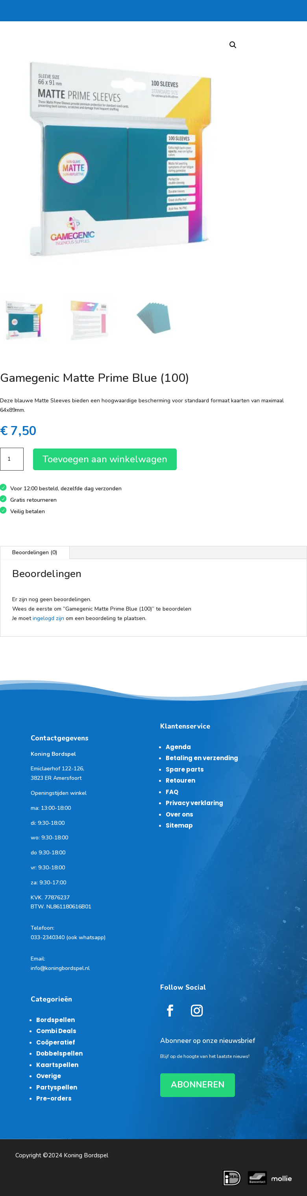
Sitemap (179, 825)
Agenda (178, 747)
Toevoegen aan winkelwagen (105, 459)
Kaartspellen (57, 1065)
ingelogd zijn (48, 618)
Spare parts (185, 769)
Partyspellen (56, 1087)
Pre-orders (54, 1098)
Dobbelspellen (59, 1053)
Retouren (180, 780)
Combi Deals (56, 1031)
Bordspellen (55, 1020)
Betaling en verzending (202, 758)
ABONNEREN (197, 1084)
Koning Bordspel (86, 1155)
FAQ (172, 792)
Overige (48, 1076)
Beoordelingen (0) (34, 552)
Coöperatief (55, 1042)
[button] (233, 45)
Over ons (179, 814)
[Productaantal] (12, 459)
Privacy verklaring (194, 803)
